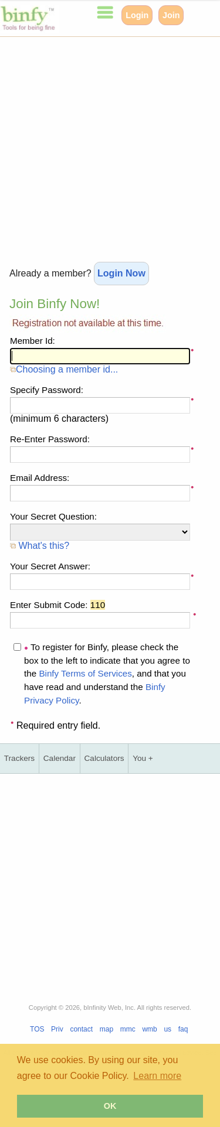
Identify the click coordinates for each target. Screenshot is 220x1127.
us (167, 1029)
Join (171, 15)
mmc (128, 1029)
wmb (149, 1029)
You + (143, 758)
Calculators (104, 758)
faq (183, 1029)
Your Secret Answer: (50, 566)
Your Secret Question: (53, 516)
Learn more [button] (157, 1076)
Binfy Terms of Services (85, 673)
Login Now (121, 273)
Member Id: (32, 341)
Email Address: (39, 478)
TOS (37, 1029)
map (106, 1029)
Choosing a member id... (64, 369)
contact (81, 1029)
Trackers (19, 758)
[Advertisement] (110, 147)
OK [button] (110, 1106)
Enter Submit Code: (57, 605)
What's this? (39, 546)
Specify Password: (46, 390)
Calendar (59, 758)
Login (137, 15)
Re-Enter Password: (50, 439)
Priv (57, 1029)
